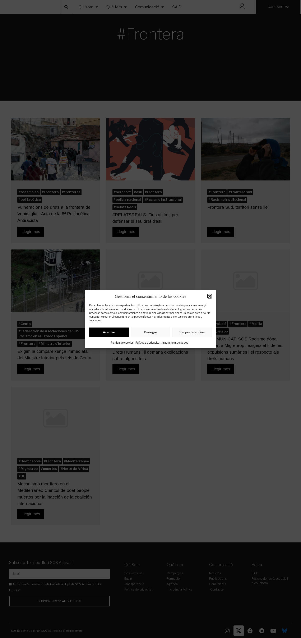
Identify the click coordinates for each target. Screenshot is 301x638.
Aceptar (109, 333)
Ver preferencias (192, 333)
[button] (210, 296)
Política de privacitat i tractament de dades (161, 343)
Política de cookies (122, 343)
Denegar (150, 333)
